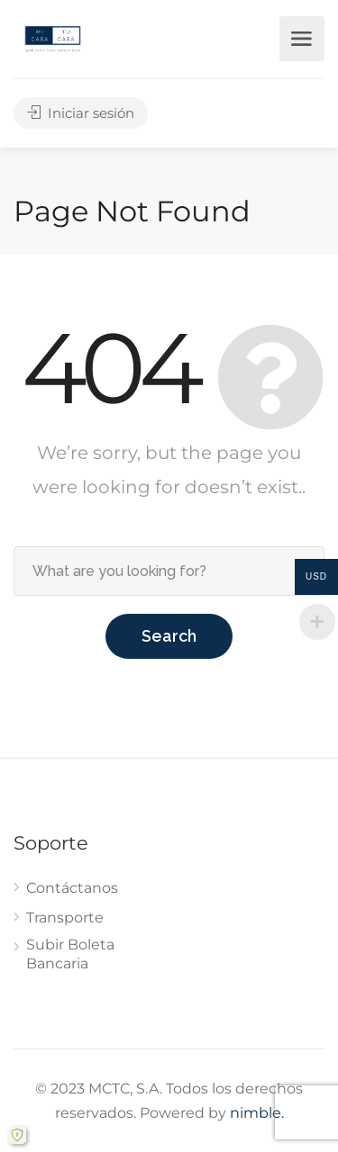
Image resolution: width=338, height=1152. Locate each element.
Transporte (65, 917)
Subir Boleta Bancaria (70, 954)
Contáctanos (72, 887)
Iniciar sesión (80, 113)
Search (169, 635)
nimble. (257, 1112)
